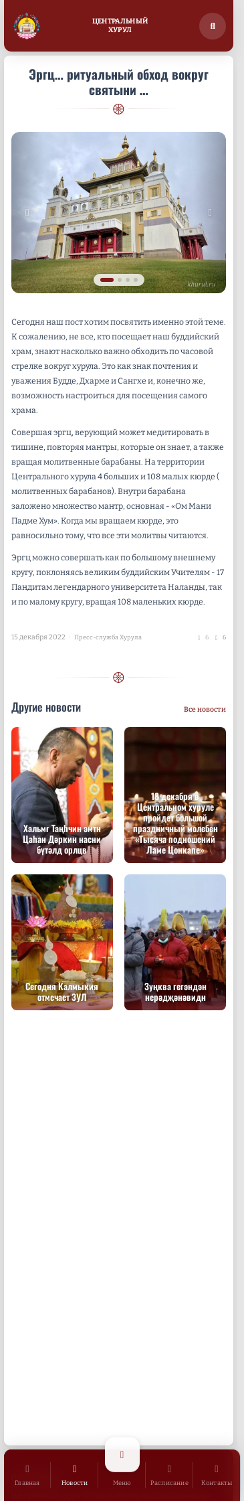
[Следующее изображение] (210, 212)
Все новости (205, 709)
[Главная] (27, 1475)
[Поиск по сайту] (212, 26)
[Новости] (74, 1475)
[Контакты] (217, 1475)
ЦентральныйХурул (120, 25)
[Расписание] (169, 1475)
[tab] (107, 280)
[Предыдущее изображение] (27, 212)
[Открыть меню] (122, 1475)
